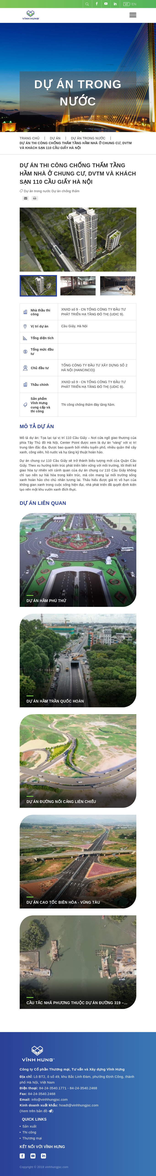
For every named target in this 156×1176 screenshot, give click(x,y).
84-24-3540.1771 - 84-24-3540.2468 (68, 1088)
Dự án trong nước (88, 138)
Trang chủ (29, 138)
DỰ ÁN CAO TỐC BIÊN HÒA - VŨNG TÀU (63, 902)
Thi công (29, 1132)
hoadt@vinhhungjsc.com (79, 1105)
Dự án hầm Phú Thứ (46, 601)
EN (134, 4)
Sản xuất (29, 1126)
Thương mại (32, 1138)
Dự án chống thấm (66, 191)
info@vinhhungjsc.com (50, 1099)
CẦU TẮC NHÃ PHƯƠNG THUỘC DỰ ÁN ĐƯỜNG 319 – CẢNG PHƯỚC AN (75, 1003)
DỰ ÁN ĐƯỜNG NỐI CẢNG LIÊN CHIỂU (61, 802)
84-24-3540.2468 (42, 1094)
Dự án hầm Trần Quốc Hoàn (55, 701)
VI (126, 4)
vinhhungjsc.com (56, 1167)
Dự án (55, 138)
